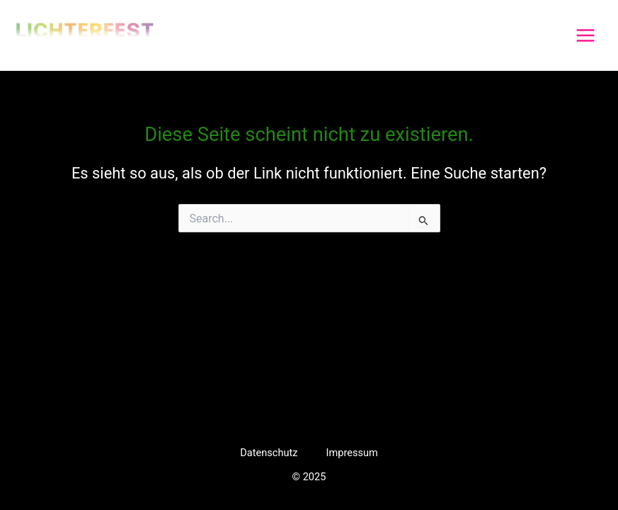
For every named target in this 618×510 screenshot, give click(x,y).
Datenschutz (268, 452)
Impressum (351, 452)
